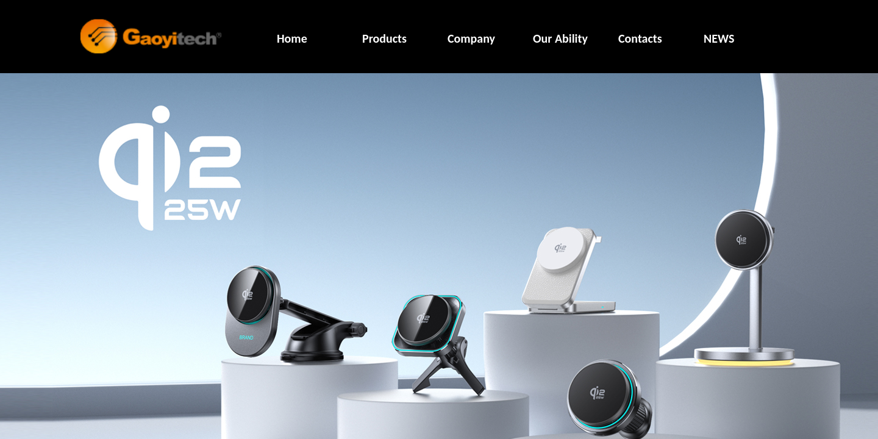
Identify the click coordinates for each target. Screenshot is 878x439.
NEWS (719, 38)
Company (471, 38)
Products (384, 38)
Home (292, 38)
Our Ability (560, 38)
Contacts (640, 38)
